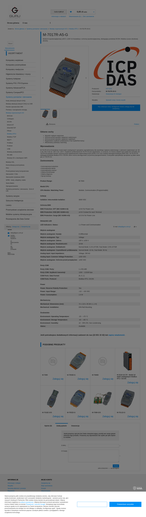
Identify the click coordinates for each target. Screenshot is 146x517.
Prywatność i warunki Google (35, 504)
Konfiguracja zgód (92, 504)
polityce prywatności (27, 502)
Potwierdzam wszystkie (125, 504)
